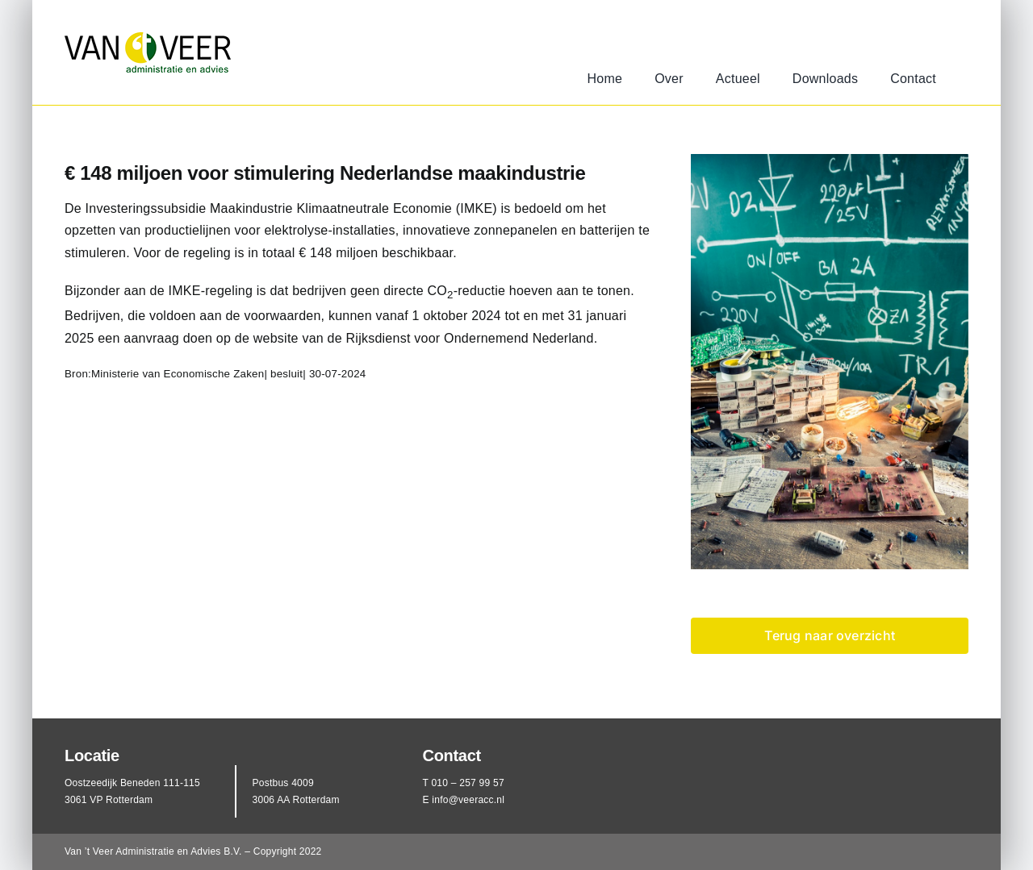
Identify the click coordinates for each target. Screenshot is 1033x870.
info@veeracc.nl (468, 799)
